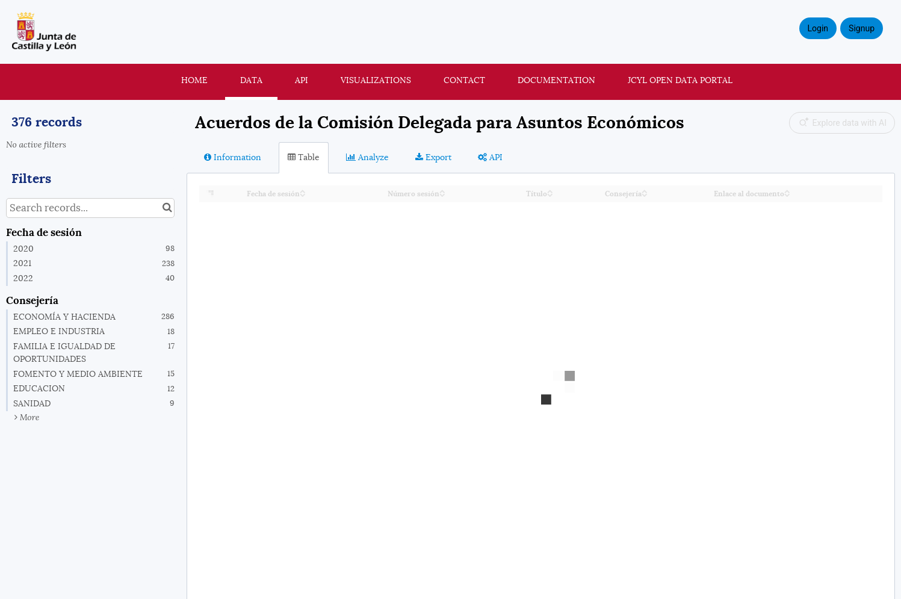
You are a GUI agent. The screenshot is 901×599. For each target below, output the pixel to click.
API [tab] (490, 157)
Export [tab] (433, 157)
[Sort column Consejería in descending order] (645, 194)
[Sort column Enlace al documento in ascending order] (787, 190)
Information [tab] (232, 157)
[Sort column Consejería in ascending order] (645, 190)
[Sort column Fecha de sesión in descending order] (303, 194)
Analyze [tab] (367, 157)
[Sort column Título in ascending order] (550, 190)
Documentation (556, 80)
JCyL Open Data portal (680, 80)
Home (194, 80)
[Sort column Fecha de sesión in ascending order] (303, 190)
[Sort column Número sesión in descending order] (442, 194)
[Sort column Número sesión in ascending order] (442, 190)
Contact (464, 80)
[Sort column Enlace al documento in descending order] (787, 194)
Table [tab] (304, 157)
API (301, 80)
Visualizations (376, 80)
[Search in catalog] (167, 208)
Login (818, 28)
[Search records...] (90, 208)
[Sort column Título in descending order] (550, 194)
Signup (862, 28)
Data (251, 80)
